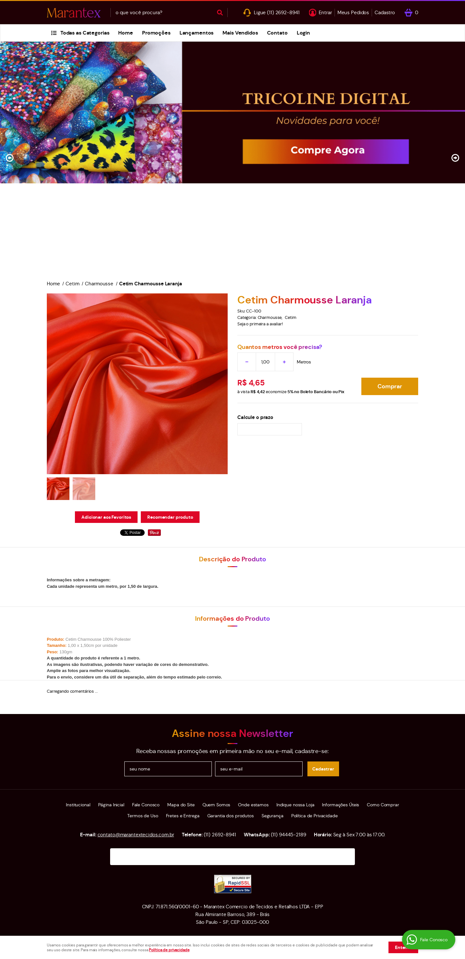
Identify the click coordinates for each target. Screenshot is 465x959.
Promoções (156, 32)
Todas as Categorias (84, 32)
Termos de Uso (142, 816)
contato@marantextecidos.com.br (136, 834)
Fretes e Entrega (183, 816)
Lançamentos (197, 32)
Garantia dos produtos (230, 816)
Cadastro (385, 12)
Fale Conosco (146, 805)
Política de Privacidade (314, 816)
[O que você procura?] (220, 12)
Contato (277, 32)
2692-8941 (283, 12)
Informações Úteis (340, 805)
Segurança (273, 816)
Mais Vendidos (240, 32)
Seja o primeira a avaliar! (260, 324)
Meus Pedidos (353, 12)
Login (303, 32)
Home (125, 32)
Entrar (325, 12)
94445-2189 (288, 834)
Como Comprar (383, 805)
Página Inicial (111, 805)
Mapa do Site (180, 805)
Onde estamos (253, 805)
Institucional (78, 805)
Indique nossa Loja (295, 805)
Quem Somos (216, 805)
